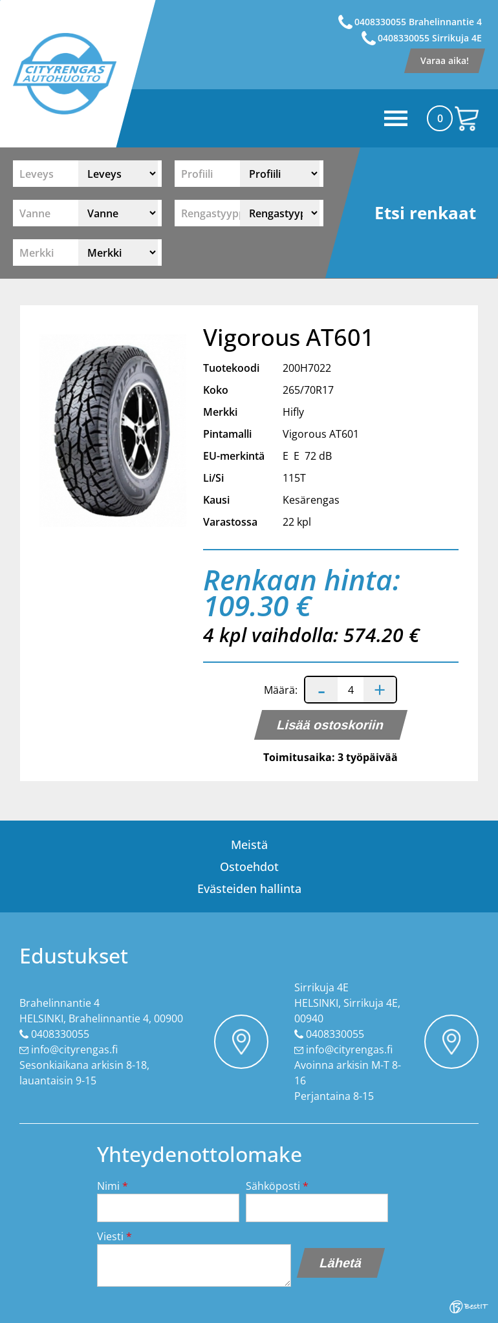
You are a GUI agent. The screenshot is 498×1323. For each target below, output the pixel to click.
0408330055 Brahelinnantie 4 (418, 21)
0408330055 (60, 1034)
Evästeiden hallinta (249, 888)
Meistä (249, 844)
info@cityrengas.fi (74, 1049)
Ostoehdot (249, 866)
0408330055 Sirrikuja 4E (430, 37)
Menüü (287, 118)
